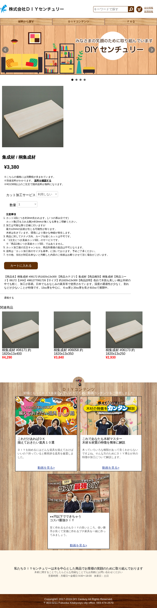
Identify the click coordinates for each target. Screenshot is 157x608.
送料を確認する (42, 180)
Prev (5, 50)
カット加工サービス (21, 195)
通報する (9, 297)
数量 (13, 205)
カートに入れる (21, 265)
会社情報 (148, 8)
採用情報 (148, 11)
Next (151, 50)
